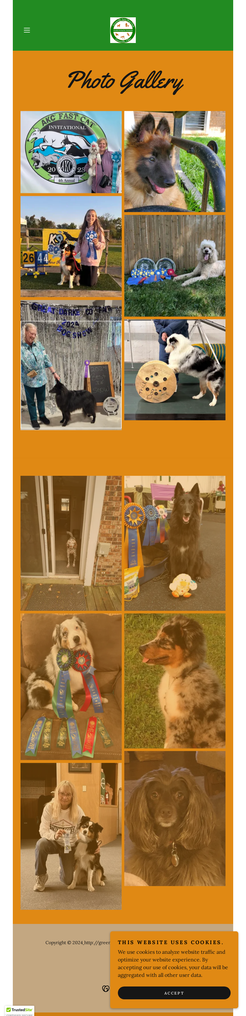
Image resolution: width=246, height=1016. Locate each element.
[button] (35, 30)
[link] (123, 30)
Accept (174, 993)
